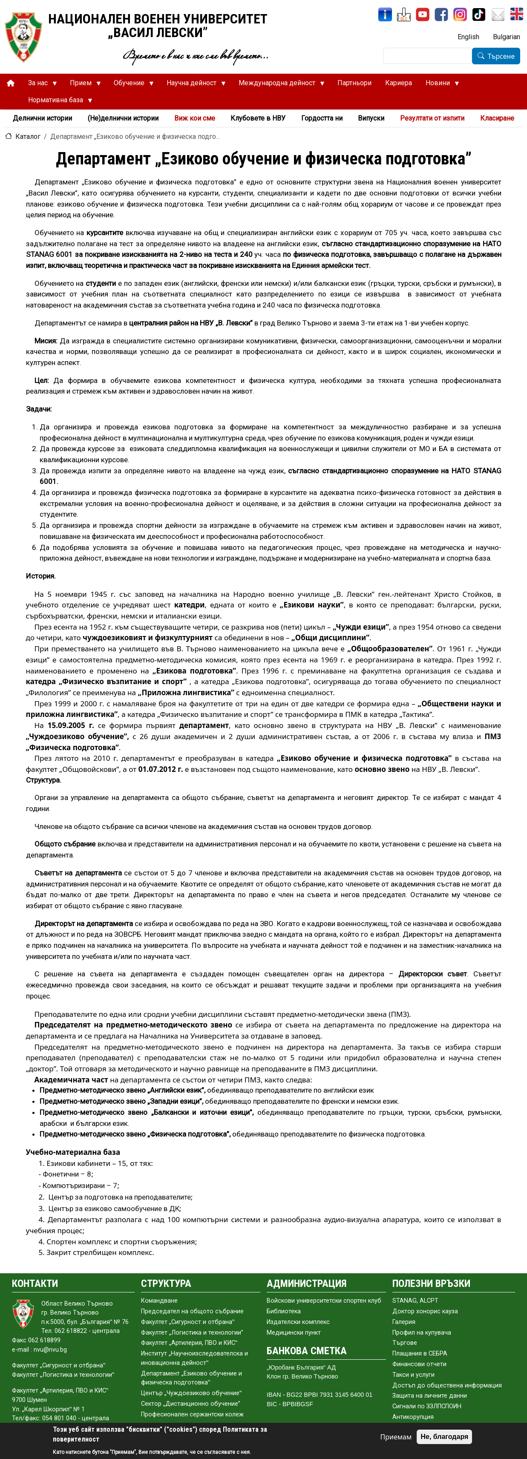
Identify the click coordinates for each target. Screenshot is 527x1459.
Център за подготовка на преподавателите (120, 1197)
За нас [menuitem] (39, 85)
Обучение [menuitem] (130, 85)
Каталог (27, 136)
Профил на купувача (421, 1332)
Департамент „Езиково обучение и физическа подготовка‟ (191, 1378)
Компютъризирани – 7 (80, 1185)
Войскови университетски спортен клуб (324, 1300)
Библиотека (284, 1311)
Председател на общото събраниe (192, 1311)
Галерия (403, 1322)
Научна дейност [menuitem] (193, 85)
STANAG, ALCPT (415, 1300)
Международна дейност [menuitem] (278, 85)
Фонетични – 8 (67, 1174)
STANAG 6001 (49, 254)
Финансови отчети (419, 1364)
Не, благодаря (444, 1436)
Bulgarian (506, 37)
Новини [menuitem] (439, 85)
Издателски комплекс (298, 1322)
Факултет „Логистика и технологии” (192, 1332)
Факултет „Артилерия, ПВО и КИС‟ (189, 1343)
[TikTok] (478, 14)
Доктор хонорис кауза (425, 1311)
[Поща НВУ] (498, 14)
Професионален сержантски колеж (192, 1414)
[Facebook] (441, 14)
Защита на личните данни (429, 1395)
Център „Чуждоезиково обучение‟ (191, 1393)
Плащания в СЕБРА (419, 1353)
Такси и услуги (413, 1374)
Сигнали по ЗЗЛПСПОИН (426, 1406)
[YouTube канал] (422, 14)
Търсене (501, 56)
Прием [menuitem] (82, 85)
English (468, 37)
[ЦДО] (403, 14)
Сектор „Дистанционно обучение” (190, 1403)
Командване (159, 1300)
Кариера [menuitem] (398, 83)
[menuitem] (10, 83)
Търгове (404, 1343)
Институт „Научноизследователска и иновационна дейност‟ (194, 1358)
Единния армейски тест (330, 265)
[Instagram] (460, 14)
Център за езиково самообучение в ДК (114, 1208)
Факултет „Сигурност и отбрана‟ (187, 1322)
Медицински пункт (294, 1332)
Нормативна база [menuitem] (56, 102)
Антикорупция (413, 1417)
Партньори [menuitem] (354, 83)
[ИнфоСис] (385, 14)
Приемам (396, 1437)
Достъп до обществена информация (447, 1385)
